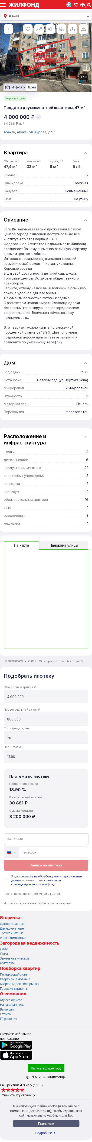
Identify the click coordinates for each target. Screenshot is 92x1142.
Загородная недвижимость (29, 943)
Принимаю (46, 1123)
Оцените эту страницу (18, 1095)
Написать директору (46, 1068)
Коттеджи (7, 963)
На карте (21, 545)
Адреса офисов (11, 1000)
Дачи (4, 949)
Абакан (23, 132)
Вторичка (10, 917)
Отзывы (6, 1014)
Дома (4, 954)
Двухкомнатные (12, 928)
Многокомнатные (13, 938)
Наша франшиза (12, 1005)
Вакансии (7, 1009)
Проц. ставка (13, 747)
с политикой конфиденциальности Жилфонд (36, 882)
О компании (13, 993)
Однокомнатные (12, 924)
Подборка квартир (20, 968)
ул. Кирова (37, 132)
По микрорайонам (13, 974)
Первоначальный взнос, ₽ (22, 709)
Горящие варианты (14, 988)
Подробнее (46, 1133)
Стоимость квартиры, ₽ (20, 687)
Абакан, (10, 132)
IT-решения (8, 1019)
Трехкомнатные (11, 933)
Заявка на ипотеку (46, 865)
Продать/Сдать (68, 5)
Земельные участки (14, 958)
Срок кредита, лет (16, 728)
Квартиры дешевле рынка (19, 984)
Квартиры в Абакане (15, 979)
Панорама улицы (63, 545)
